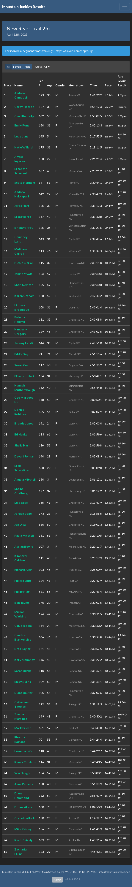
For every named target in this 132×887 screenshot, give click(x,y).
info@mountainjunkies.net (114, 871)
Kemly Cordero (25, 762)
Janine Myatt (23, 273)
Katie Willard (23, 147)
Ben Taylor (21, 602)
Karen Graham (24, 295)
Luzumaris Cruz (25, 751)
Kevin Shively (23, 840)
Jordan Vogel (23, 513)
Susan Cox (21, 365)
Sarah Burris (23, 670)
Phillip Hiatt (22, 591)
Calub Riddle (23, 625)
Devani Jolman (24, 456)
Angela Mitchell (25, 479)
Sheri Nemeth (23, 284)
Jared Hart (21, 205)
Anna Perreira (24, 784)
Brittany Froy (23, 227)
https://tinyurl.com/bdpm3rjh (74, 51)
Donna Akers (23, 807)
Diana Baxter (23, 692)
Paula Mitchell (24, 535)
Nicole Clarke (23, 262)
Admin (57, 879)
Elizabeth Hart (24, 376)
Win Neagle (22, 773)
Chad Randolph (24, 116)
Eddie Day (21, 354)
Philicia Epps (23, 580)
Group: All (41, 66)
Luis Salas (21, 502)
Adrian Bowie (23, 546)
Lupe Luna (21, 136)
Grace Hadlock (24, 818)
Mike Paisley (23, 829)
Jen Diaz (20, 524)
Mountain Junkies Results (23, 6)
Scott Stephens (25, 182)
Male (27, 66)
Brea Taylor (22, 648)
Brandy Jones (23, 423)
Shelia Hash (22, 445)
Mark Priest (22, 728)
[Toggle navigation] (124, 6)
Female (17, 66)
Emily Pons (21, 125)
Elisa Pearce (22, 216)
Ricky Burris (22, 681)
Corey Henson (24, 106)
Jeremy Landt (23, 343)
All (8, 66)
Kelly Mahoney (24, 659)
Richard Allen (23, 569)
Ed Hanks (20, 434)
